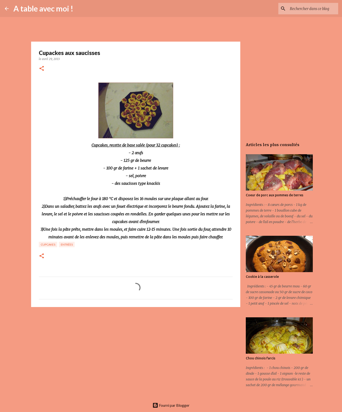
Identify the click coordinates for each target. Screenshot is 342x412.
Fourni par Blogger (171, 405)
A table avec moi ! (43, 8)
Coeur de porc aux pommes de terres (274, 195)
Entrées (67, 244)
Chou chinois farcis (260, 358)
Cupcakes (48, 244)
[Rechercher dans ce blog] (313, 8)
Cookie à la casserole (262, 277)
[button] (42, 69)
